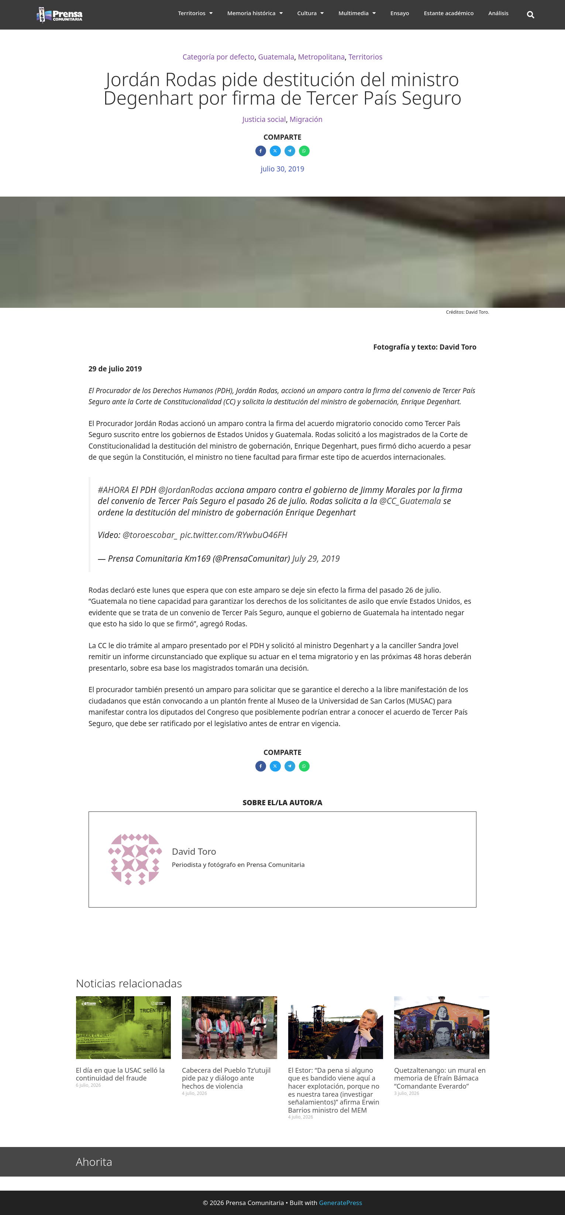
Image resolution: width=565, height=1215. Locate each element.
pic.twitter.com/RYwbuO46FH (233, 535)
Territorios (195, 12)
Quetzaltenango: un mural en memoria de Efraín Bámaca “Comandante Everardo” (440, 1078)
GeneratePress (340, 1202)
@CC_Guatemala (410, 501)
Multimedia (357, 12)
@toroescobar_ (150, 535)
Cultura (310, 12)
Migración (306, 119)
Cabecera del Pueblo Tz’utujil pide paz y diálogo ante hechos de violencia (226, 1078)
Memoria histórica (255, 12)
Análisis (499, 13)
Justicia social (264, 119)
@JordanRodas (185, 490)
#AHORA (113, 490)
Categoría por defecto (219, 57)
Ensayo (399, 13)
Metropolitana (321, 57)
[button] (530, 14)
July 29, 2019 (316, 558)
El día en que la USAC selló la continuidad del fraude (120, 1074)
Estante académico (449, 13)
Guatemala (276, 57)
